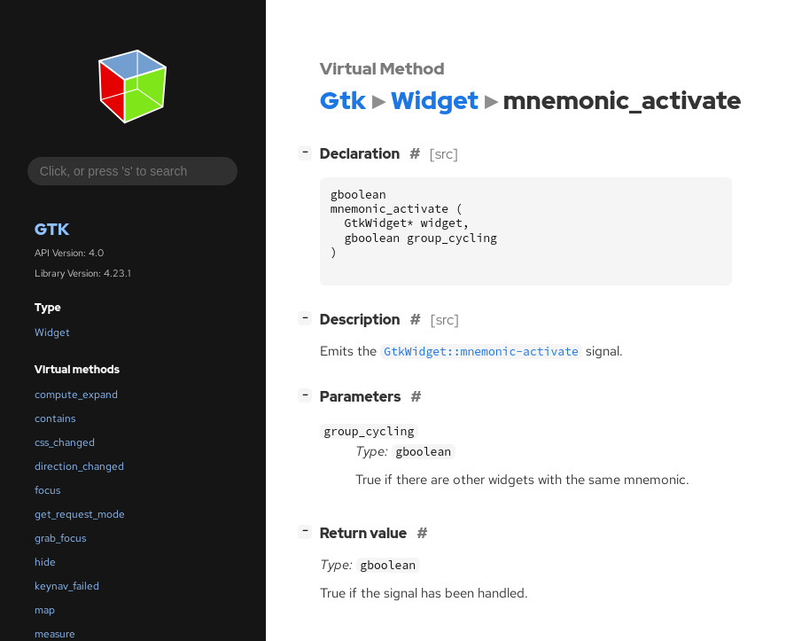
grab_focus (60, 538)
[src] (444, 154)
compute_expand (76, 394)
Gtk (52, 229)
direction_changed (79, 466)
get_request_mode (80, 514)
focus (47, 490)
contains (55, 418)
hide (45, 562)
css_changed (65, 442)
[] (308, 152)
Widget (52, 332)
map (45, 610)
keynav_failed (67, 586)
